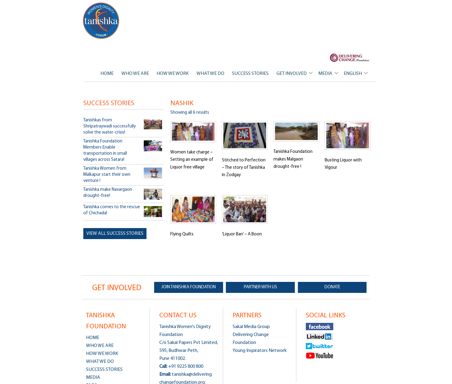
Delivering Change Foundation (251, 338)
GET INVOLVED (292, 73)
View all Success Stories (114, 233)
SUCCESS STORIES (250, 73)
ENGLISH (353, 73)
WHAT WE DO (210, 73)
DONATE (332, 287)
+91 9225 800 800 (185, 366)
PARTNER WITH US (260, 287)
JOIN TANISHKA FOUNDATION (188, 287)
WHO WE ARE (135, 73)
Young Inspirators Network (260, 350)
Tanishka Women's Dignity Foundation (101, 21)
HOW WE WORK (173, 73)
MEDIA (325, 73)
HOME (107, 73)
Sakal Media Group (251, 326)
